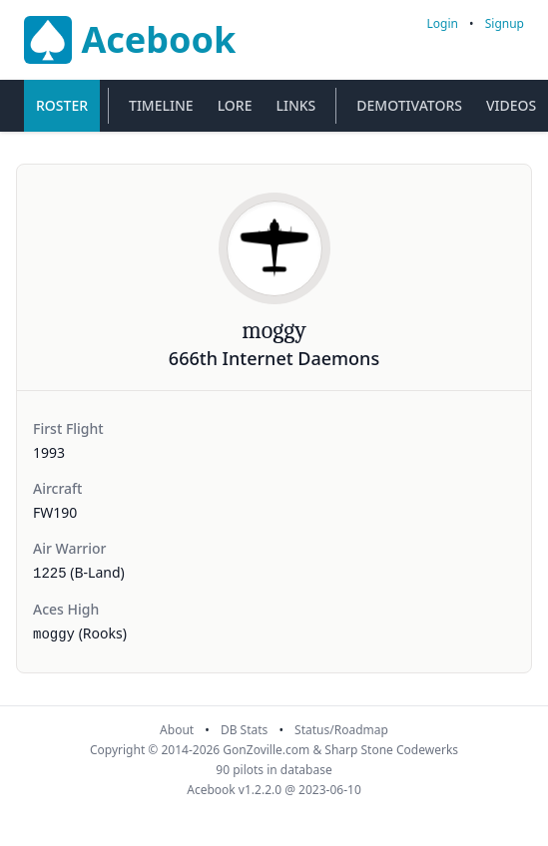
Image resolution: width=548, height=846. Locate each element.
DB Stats (244, 729)
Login (442, 23)
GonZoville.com (266, 749)
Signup (504, 23)
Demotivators (409, 105)
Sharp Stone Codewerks (391, 749)
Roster (62, 105)
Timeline (161, 105)
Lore (235, 105)
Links (295, 105)
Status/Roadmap (341, 729)
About (177, 729)
